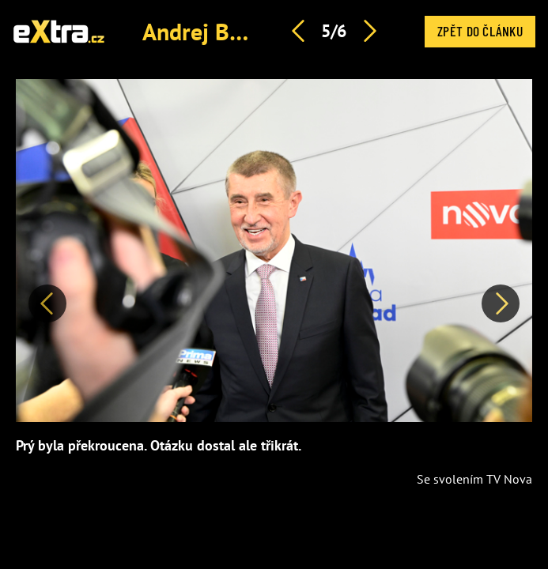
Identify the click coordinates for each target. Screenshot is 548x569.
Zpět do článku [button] (480, 31)
